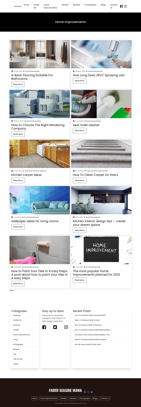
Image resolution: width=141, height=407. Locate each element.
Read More (18, 84)
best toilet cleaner (86, 125)
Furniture (16, 325)
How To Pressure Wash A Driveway (88, 325)
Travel (15, 364)
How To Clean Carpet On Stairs (95, 175)
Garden (65, 5)
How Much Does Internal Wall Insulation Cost (92, 335)
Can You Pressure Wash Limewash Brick (90, 315)
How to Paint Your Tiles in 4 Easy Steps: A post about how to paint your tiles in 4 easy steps (39, 274)
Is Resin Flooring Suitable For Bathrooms (32, 77)
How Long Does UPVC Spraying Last (99, 75)
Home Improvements (50, 6)
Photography (90, 5)
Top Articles (17, 359)
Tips (14, 354)
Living (15, 339)
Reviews (76, 5)
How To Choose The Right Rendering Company (37, 127)
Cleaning (43, 171)
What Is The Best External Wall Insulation (90, 339)
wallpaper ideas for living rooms (34, 221)
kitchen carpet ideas (26, 175)
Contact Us (114, 6)
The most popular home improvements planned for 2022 (96, 273)
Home (26, 5)
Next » (13, 290)
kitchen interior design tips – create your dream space (99, 223)
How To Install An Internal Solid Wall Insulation (92, 330)
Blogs (103, 5)
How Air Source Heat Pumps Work (88, 344)
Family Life (36, 6)
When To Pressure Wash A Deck (87, 320)
